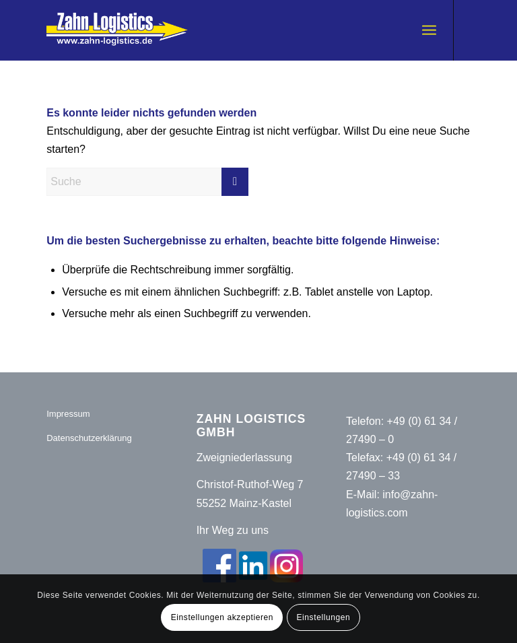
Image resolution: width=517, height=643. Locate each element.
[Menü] (429, 30)
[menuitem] (429, 30)
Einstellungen (323, 617)
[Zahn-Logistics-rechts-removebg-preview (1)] (125, 30)
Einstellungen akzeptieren (222, 617)
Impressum (68, 414)
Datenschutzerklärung (88, 438)
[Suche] (147, 182)
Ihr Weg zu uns (233, 530)
